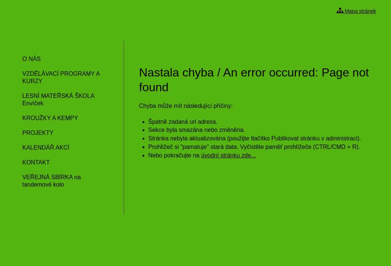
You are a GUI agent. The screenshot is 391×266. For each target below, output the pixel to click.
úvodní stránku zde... (228, 155)
